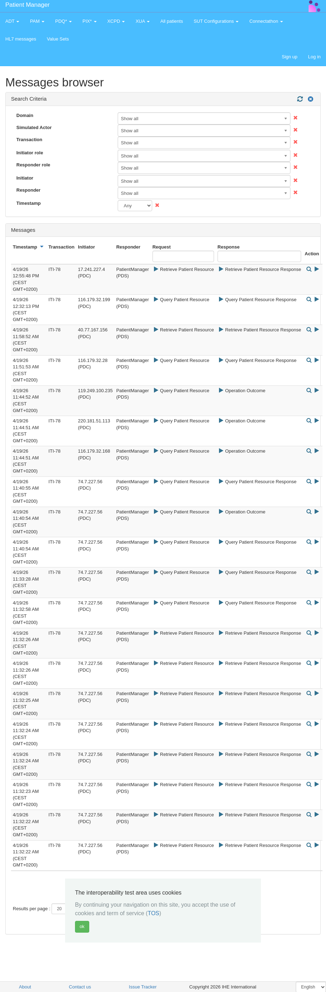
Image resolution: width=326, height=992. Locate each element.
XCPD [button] (116, 21)
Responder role (33, 164)
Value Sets (58, 39)
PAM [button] (37, 21)
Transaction (29, 139)
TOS (153, 913)
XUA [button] (142, 21)
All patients (171, 21)
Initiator (24, 178)
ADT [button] (12, 21)
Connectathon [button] (266, 21)
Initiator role (29, 152)
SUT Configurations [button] (216, 21)
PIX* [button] (89, 21)
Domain (24, 115)
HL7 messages (20, 39)
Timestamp (28, 203)
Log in (314, 56)
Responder (28, 190)
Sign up (289, 56)
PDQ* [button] (63, 21)
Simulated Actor (34, 127)
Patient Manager (27, 4)
